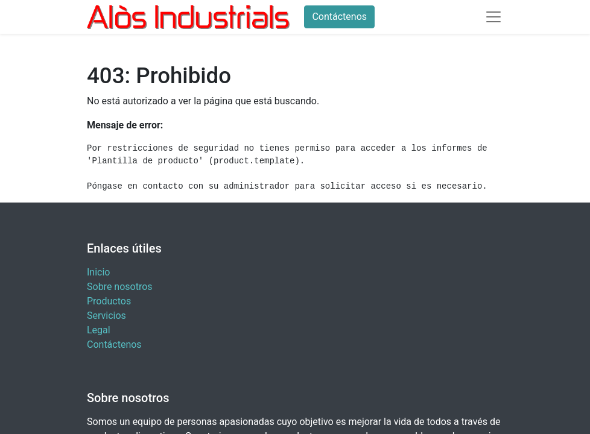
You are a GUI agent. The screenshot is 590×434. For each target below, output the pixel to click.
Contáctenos (339, 16)
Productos (109, 301)
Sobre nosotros (120, 286)
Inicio (98, 272)
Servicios (106, 315)
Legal (98, 330)
